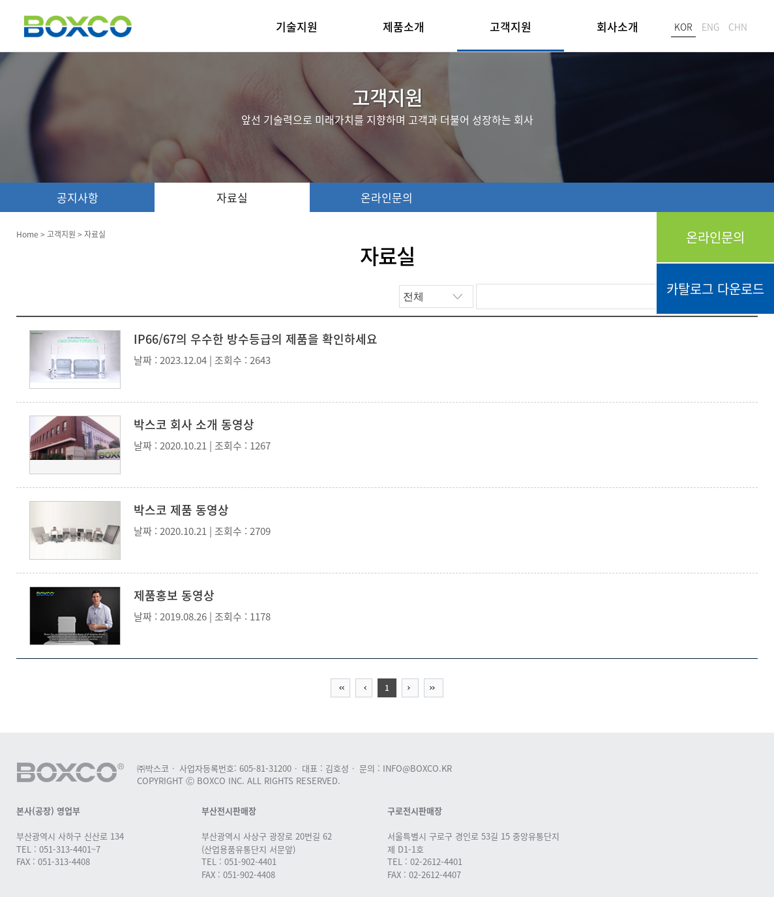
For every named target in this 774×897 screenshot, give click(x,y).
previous (363, 687)
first (340, 687)
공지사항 (77, 197)
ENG (710, 26)
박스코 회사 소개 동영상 (194, 424)
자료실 (232, 197)
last (433, 687)
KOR (683, 26)
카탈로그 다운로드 (715, 288)
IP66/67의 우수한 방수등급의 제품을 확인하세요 (256, 339)
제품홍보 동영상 (174, 595)
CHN (737, 26)
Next (410, 687)
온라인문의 (715, 237)
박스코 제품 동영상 (181, 510)
